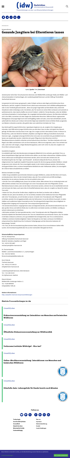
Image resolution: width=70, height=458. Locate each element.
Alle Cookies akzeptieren (61, 455)
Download (41, 89)
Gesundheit (16, 424)
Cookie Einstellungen (41, 428)
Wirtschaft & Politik (18, 428)
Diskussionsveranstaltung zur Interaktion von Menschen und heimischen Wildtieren (35, 316)
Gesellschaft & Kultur (19, 421)
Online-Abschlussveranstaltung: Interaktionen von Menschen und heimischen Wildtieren (32, 361)
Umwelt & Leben (18, 426)
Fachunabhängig (18, 430)
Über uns (38, 419)
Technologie (16, 419)
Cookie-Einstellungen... (7, 455)
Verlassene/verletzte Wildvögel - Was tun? (22, 346)
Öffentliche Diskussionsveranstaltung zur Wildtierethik (28, 332)
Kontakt (38, 426)
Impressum (39, 421)
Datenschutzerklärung (41, 424)
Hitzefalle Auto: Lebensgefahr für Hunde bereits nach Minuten (31, 388)
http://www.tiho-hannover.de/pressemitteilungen (17, 295)
